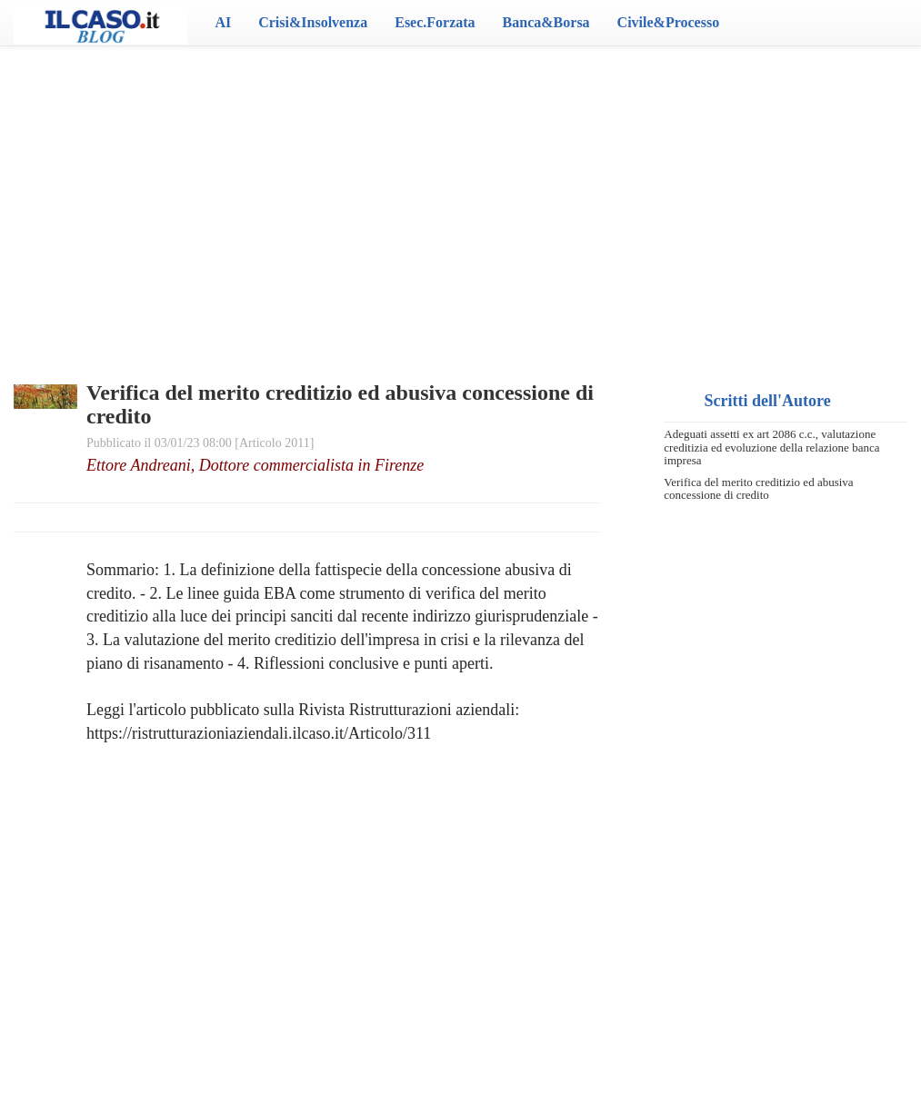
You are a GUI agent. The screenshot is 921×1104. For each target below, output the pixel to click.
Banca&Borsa (546, 22)
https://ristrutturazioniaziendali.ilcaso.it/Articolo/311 (258, 733)
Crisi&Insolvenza (312, 22)
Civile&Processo (668, 22)
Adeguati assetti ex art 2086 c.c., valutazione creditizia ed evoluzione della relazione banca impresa (771, 447)
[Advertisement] (461, 191)
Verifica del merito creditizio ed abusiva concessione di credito (758, 488)
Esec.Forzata (435, 22)
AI (223, 22)
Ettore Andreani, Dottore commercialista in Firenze (255, 465)
